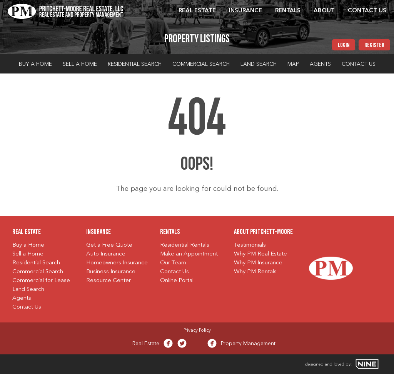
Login (343, 45)
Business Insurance (110, 272)
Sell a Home (80, 64)
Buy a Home (35, 64)
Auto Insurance (105, 254)
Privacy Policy (197, 330)
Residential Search (135, 64)
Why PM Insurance (258, 263)
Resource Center (108, 281)
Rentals (288, 11)
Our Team (173, 263)
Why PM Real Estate (260, 254)
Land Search (258, 64)
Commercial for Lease (41, 281)
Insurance (245, 11)
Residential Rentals (184, 245)
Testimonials (250, 245)
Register (374, 45)
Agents (320, 64)
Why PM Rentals (255, 272)
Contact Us (367, 11)
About (324, 11)
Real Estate (197, 11)
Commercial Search (201, 64)
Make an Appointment (189, 254)
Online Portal (177, 281)
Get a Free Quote (109, 245)
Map (293, 64)
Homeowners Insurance (117, 263)
